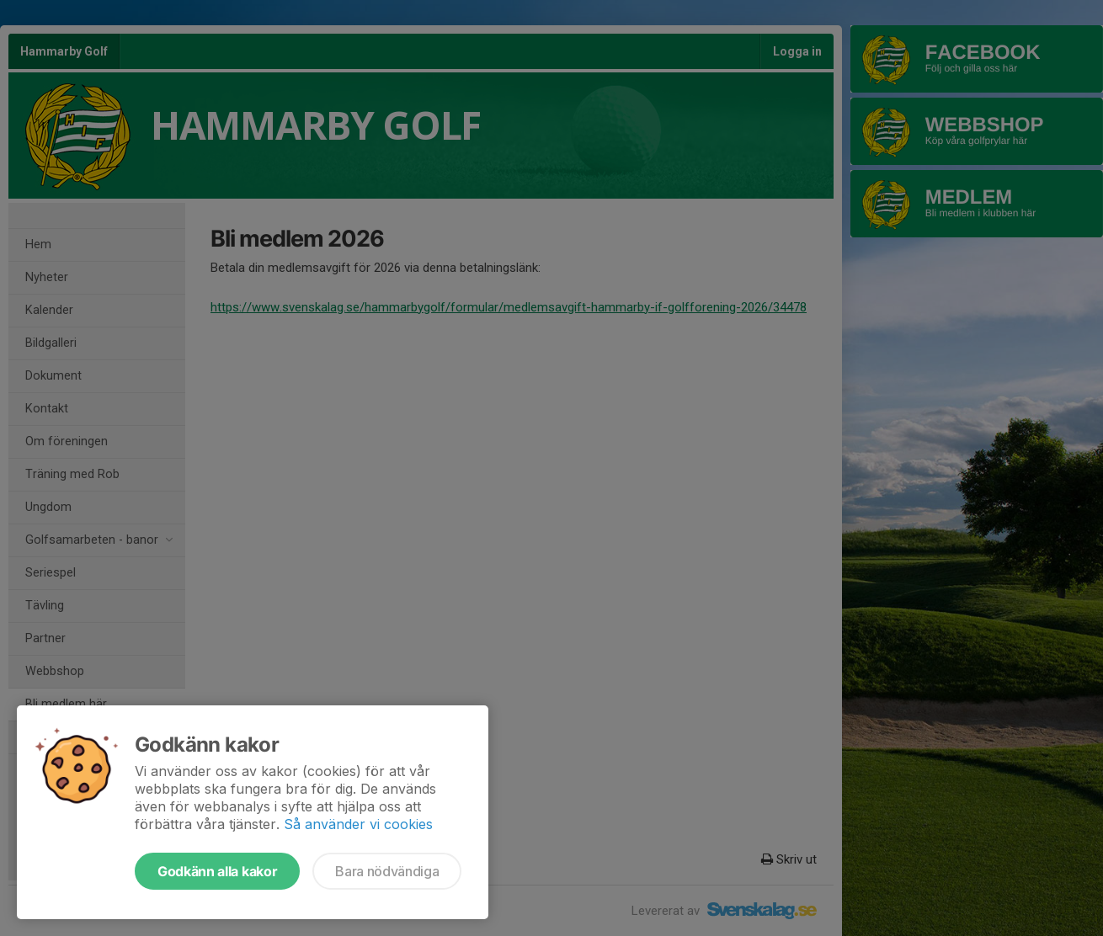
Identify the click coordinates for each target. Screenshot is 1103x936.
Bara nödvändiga (387, 871)
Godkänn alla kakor (217, 871)
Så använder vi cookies (358, 824)
